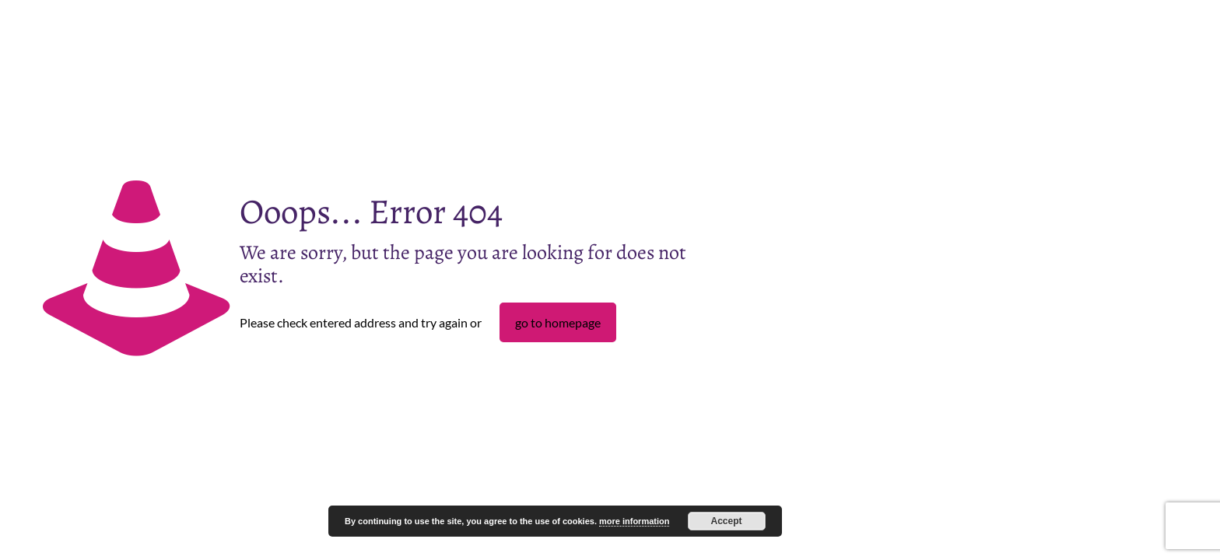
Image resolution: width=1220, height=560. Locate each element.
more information (634, 521)
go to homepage (558, 322)
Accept (726, 521)
